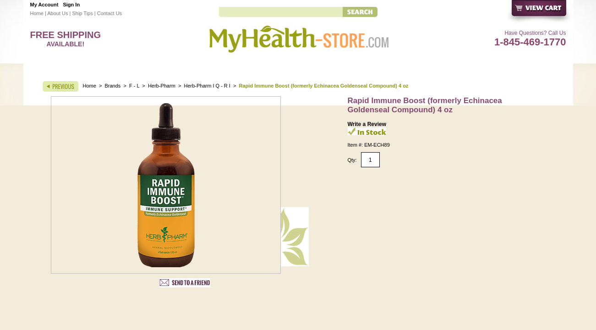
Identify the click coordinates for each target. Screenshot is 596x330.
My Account (44, 4)
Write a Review (367, 124)
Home (37, 13)
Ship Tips (82, 13)
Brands (113, 85)
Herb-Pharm (161, 85)
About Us (57, 13)
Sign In (71, 4)
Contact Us (109, 13)
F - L (134, 85)
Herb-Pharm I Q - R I (207, 85)
